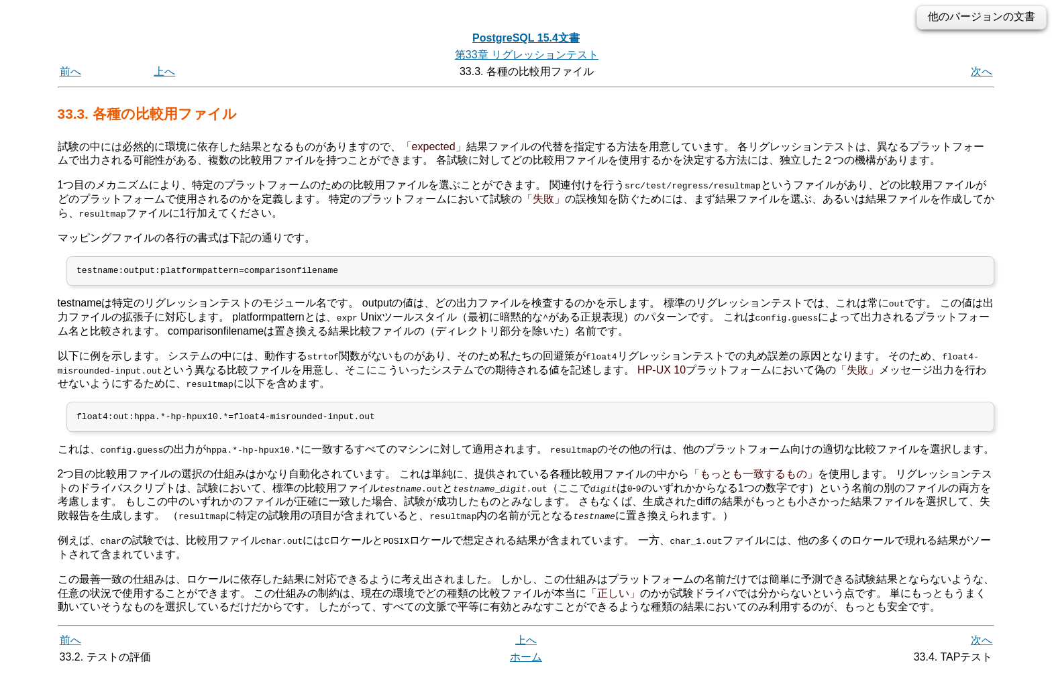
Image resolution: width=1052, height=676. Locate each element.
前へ (70, 71)
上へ (164, 71)
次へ (981, 71)
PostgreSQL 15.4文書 (526, 38)
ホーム (526, 661)
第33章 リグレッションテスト (526, 54)
